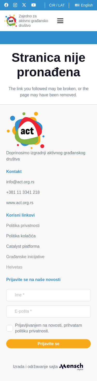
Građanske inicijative (25, 257)
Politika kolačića (21, 236)
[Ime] (48, 295)
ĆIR (52, 5)
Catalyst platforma (23, 246)
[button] (60, 21)
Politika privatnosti (23, 225)
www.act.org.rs (19, 202)
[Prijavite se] (48, 344)
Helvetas (14, 267)
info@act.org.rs (20, 182)
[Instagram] (15, 5)
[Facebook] (6, 5)
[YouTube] (33, 5)
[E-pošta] (48, 311)
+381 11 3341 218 (23, 192)
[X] (24, 5)
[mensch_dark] (71, 367)
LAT (61, 5)
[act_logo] (10, 20)
